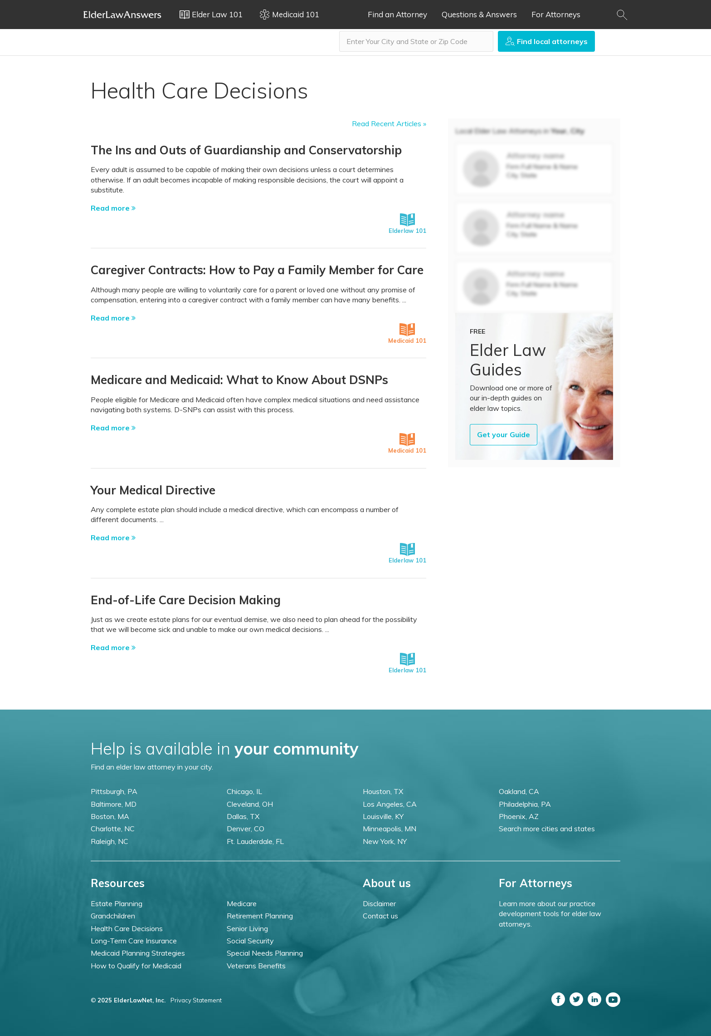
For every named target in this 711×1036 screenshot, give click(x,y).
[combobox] (416, 41)
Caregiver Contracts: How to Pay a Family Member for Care (257, 269)
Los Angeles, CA (390, 804)
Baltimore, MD (113, 804)
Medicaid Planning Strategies (138, 952)
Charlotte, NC (113, 828)
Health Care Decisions (127, 928)
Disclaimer (379, 903)
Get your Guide (503, 434)
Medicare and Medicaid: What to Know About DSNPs (239, 379)
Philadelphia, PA (525, 804)
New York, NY (385, 841)
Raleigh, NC (109, 841)
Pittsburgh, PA (114, 791)
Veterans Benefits (256, 965)
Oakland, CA (519, 791)
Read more (113, 207)
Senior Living (247, 928)
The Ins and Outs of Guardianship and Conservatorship (246, 150)
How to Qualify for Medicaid (136, 965)
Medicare (242, 903)
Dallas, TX (243, 816)
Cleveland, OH (250, 804)
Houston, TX (383, 791)
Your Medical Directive (153, 490)
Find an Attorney (397, 14)
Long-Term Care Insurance (134, 940)
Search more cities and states (547, 828)
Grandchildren (113, 915)
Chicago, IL (244, 791)
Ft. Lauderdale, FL (255, 841)
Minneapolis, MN (389, 828)
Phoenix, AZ (519, 816)
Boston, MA (110, 816)
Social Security (250, 940)
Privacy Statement (196, 1000)
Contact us (380, 915)
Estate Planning (116, 903)
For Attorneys (555, 14)
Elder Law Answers (122, 14)
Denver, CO (245, 828)
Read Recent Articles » (389, 123)
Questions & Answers (479, 14)
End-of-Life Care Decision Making (186, 599)
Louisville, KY (383, 816)
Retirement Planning (260, 915)
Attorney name (535, 155)
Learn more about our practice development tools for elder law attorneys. (550, 913)
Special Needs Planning (265, 952)
